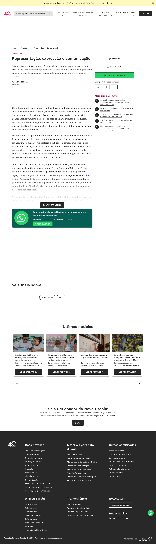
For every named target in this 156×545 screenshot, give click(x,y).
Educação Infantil (33, 462)
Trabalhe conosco (33, 516)
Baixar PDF (114, 67)
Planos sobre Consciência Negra (82, 463)
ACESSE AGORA (42, 224)
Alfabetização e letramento (121, 462)
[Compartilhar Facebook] (106, 87)
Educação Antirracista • (120, 455)
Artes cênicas (47, 297)
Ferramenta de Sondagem (79, 459)
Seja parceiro (31, 520)
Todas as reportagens (35, 451)
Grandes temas (32, 455)
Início (14, 48)
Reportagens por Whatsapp (37, 491)
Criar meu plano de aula (102, 3)
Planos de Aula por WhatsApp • (81, 477)
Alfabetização (31, 466)
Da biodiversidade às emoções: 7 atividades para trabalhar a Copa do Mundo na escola (112, 102)
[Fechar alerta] (153, 3)
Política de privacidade (77, 512)
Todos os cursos (116, 451)
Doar (78, 423)
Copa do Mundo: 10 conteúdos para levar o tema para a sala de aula (114, 115)
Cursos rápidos (116, 473)
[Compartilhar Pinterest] (114, 87)
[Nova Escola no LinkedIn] (122, 519)
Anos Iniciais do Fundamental (46, 48)
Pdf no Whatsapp (114, 75)
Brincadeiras (31, 473)
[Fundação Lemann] (145, 540)
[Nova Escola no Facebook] (110, 519)
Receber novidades (121, 506)
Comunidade (122, 12)
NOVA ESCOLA (22, 82)
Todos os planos (74, 455)
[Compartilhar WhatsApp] (98, 87)
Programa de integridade (78, 509)
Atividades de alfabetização (79, 481)
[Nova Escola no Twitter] (114, 519)
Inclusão (29, 470)
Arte (61, 297)
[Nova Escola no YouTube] (127, 519)
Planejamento (31, 477)
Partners (29, 527)
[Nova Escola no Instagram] (118, 519)
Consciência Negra (33, 459)
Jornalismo (25, 48)
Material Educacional (76, 474)
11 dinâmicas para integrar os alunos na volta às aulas (113, 121)
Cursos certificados (105, 13)
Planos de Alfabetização (78, 466)
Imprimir (114, 58)
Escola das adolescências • (37, 484)
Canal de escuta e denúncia (80, 516)
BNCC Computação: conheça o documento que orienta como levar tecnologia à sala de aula (112, 128)
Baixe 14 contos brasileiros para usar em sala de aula (114, 109)
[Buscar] (31, 13)
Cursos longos (115, 477)
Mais (133, 13)
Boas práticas (62, 13)
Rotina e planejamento (119, 470)
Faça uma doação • (34, 523)
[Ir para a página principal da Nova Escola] (7, 13)
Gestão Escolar (32, 480)
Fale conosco (31, 509)
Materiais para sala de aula (82, 13)
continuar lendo (52, 205)
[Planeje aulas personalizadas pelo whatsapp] (150, 513)
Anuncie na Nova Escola (36, 530)
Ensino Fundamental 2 (119, 466)
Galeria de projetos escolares (38, 488)
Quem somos (31, 512)
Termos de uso (74, 505)
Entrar (146, 14)
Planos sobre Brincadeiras (79, 470)
